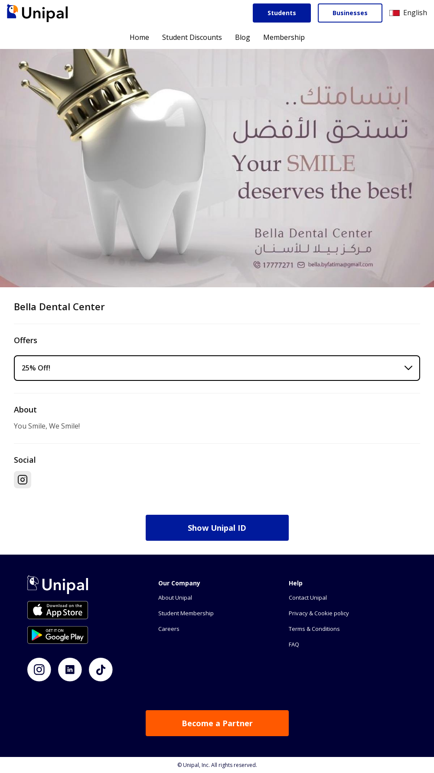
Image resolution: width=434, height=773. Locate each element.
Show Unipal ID (217, 528)
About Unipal (175, 597)
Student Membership (186, 613)
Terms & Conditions (314, 629)
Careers (168, 629)
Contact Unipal (308, 597)
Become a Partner (217, 723)
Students (282, 13)
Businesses (350, 13)
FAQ (294, 644)
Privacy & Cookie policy (319, 613)
